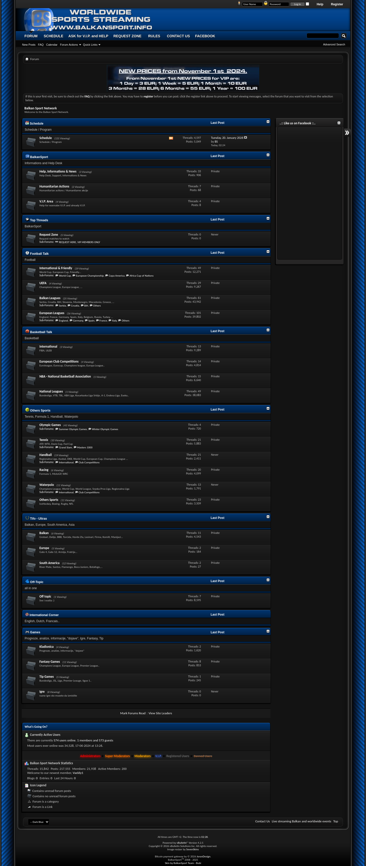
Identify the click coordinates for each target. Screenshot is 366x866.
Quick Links (90, 44)
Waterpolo (46, 485)
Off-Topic (34, 582)
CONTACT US (178, 36)
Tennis (43, 440)
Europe (44, 548)
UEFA (43, 283)
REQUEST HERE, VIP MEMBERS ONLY (79, 242)
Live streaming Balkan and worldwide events (301, 821)
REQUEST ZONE (127, 36)
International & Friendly (55, 268)
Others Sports (37, 410)
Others (97, 305)
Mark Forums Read (133, 713)
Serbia (62, 305)
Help (320, 4)
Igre (42, 691)
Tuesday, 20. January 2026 (227, 138)
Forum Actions (69, 44)
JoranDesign (203, 856)
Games (32, 632)
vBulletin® (182, 842)
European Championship (90, 275)
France (103, 320)
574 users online (64, 740)
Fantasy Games (49, 662)
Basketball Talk (38, 332)
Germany (78, 320)
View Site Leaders (160, 713)
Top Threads (36, 220)
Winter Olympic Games (105, 429)
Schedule (34, 123)
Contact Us (262, 821)
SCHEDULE (53, 36)
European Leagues (51, 313)
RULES (154, 36)
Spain (91, 320)
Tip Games (46, 676)
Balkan (44, 533)
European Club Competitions (59, 361)
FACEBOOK (205, 36)
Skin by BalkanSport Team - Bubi (183, 863)
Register (337, 4)
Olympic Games (50, 425)
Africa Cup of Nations (142, 275)
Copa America (117, 275)
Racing (44, 470)
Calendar (52, 44)
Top (335, 821)
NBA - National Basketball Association (65, 376)
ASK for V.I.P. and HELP (88, 36)
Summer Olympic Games (73, 429)
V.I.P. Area (46, 201)
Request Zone (48, 234)
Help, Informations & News (58, 171)
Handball (45, 455)
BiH (86, 305)
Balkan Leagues (49, 298)
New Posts (29, 44)
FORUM (30, 36)
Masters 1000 (85, 447)
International (48, 346)
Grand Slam (65, 447)
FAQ (41, 44)
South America (49, 563)
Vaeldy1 (78, 773)
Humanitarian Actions (54, 186)
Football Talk (37, 254)
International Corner (42, 615)
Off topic (45, 596)
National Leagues (51, 391)
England (63, 320)
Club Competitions (89, 462)
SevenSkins (192, 849)
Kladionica (46, 647)
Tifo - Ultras (36, 518)
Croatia (75, 305)
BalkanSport (36, 157)
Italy (114, 320)
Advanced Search (334, 44)
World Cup (65, 275)
